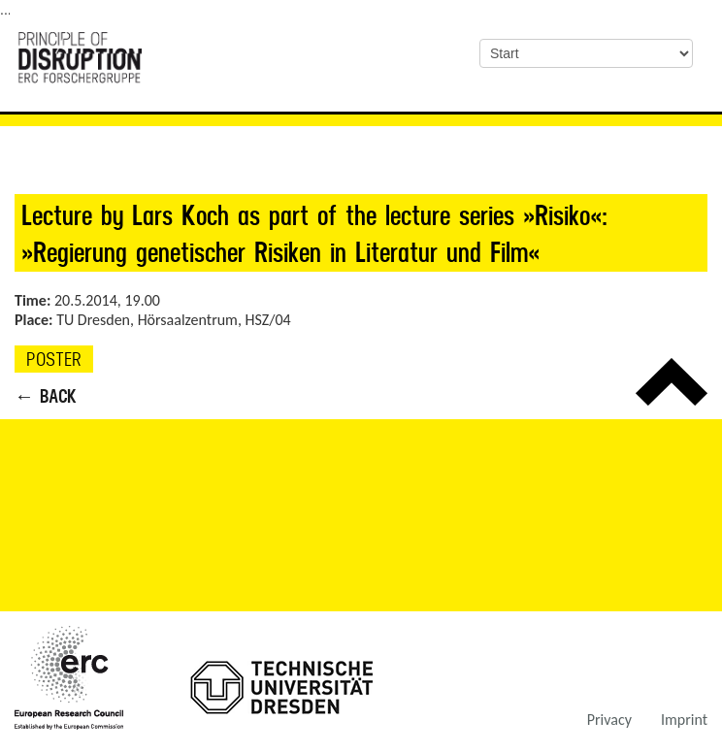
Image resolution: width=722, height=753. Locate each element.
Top (671, 382)
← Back (46, 396)
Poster (54, 359)
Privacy (609, 719)
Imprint (684, 719)
